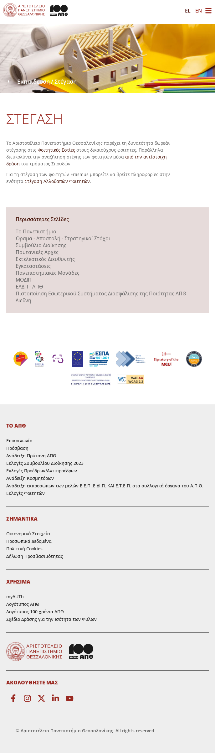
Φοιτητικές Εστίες (56, 150)
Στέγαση (65, 81)
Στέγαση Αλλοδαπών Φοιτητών (57, 181)
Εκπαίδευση (33, 81)
